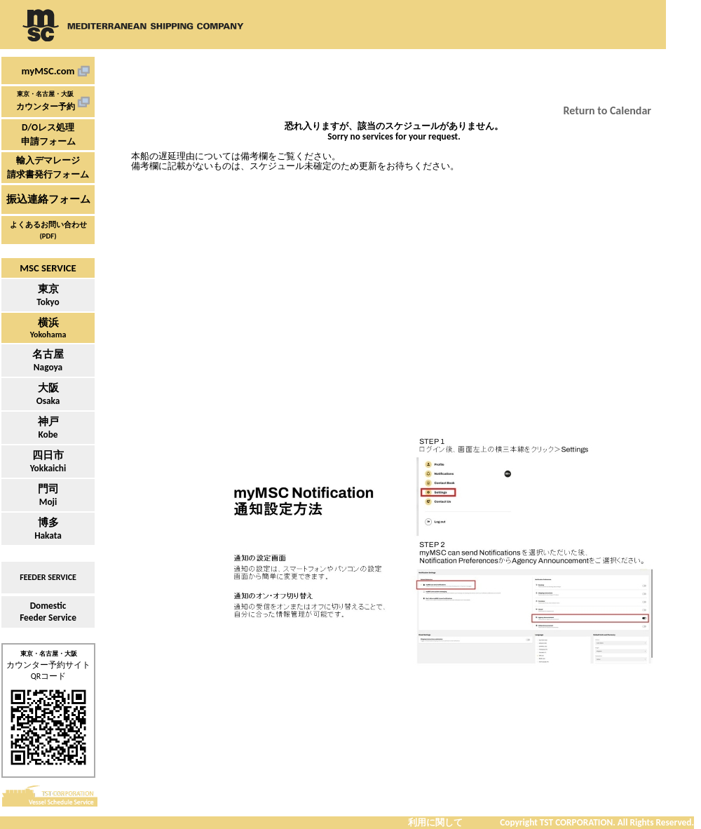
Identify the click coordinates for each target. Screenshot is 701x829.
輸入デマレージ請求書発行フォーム (48, 167)
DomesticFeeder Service (48, 612)
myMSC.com (48, 71)
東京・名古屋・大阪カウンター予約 (45, 101)
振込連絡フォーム (48, 199)
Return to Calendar (607, 110)
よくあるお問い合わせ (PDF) (48, 230)
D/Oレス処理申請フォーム (48, 134)
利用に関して (435, 822)
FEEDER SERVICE (48, 577)
